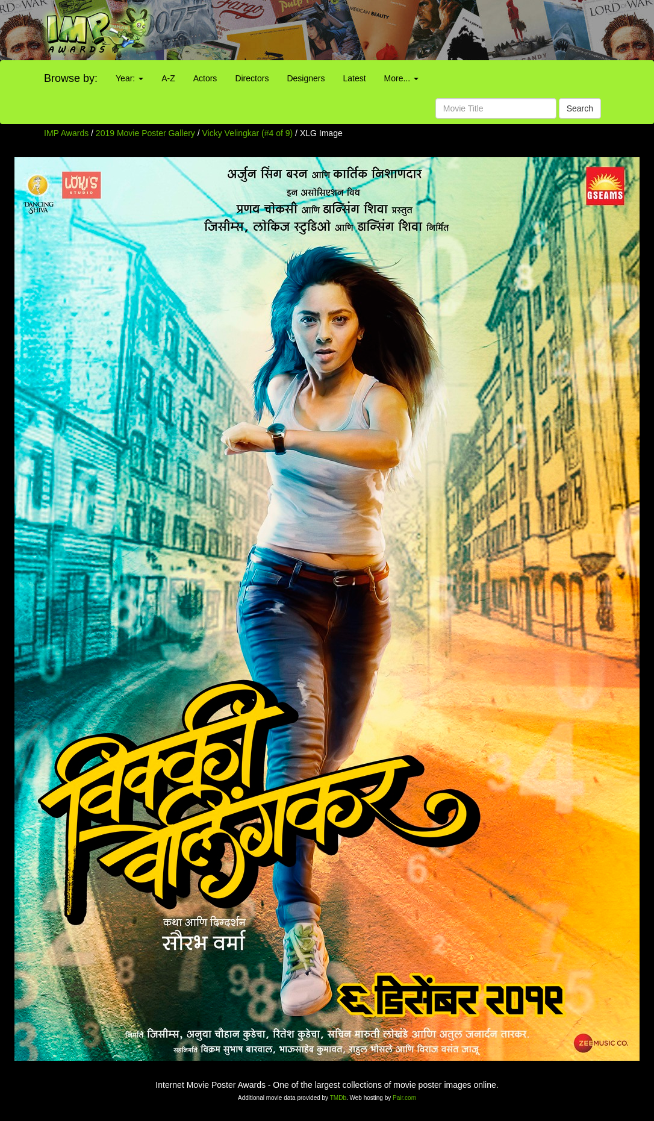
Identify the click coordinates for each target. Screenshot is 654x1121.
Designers (306, 78)
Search (580, 108)
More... (401, 78)
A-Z (168, 78)
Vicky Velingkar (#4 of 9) (247, 133)
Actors (205, 78)
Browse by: (71, 78)
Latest (354, 78)
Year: (129, 78)
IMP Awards (66, 133)
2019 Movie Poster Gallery (145, 133)
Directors (252, 78)
